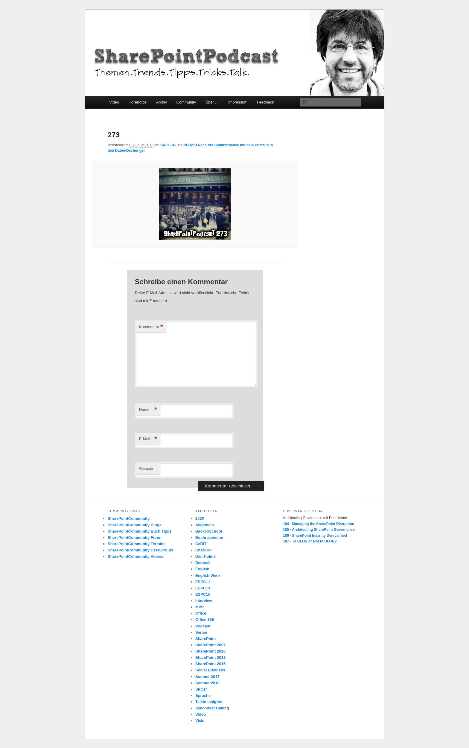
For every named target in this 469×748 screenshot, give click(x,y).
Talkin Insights (208, 702)
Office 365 (204, 619)
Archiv (161, 102)
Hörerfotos (138, 102)
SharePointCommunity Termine (136, 544)
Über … (212, 102)
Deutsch (203, 562)
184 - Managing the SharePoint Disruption (318, 524)
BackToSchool (208, 531)
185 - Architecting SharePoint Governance (319, 529)
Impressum (237, 102)
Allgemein (204, 525)
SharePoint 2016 (210, 664)
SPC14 (201, 689)
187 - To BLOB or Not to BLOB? (310, 541)
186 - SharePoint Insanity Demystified (315, 535)
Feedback (265, 102)
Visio (200, 720)
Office (200, 613)
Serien (201, 632)
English (202, 569)
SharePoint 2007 (210, 645)
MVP (199, 607)
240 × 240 (168, 145)
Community (186, 102)
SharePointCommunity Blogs (135, 525)
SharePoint (205, 638)
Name (148, 409)
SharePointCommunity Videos (135, 556)
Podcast (203, 626)
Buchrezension (209, 537)
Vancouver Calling (212, 708)
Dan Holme (205, 556)
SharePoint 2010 (210, 651)
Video (114, 102)
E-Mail (148, 439)
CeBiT (201, 544)
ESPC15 (202, 594)
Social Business (210, 670)
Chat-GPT (204, 550)
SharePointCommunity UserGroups (140, 550)
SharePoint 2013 (210, 657)
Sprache (203, 695)
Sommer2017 (207, 676)
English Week (207, 575)
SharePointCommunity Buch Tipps (140, 531)
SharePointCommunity (129, 518)
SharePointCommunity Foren (135, 537)
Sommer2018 (207, 683)
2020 (199, 518)
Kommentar (151, 327)
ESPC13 (202, 588)
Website (146, 468)
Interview (203, 600)
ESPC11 (202, 582)
